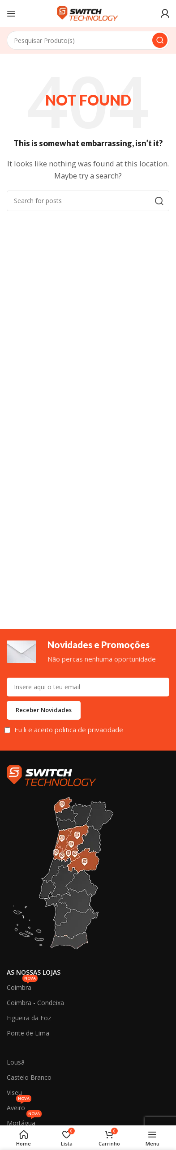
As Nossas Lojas (33, 972)
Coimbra (22, 986)
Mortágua (24, 1121)
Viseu (14, 1092)
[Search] (88, 40)
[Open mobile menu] (11, 13)
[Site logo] (88, 12)
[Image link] (51, 774)
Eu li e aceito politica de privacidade (68, 729)
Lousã (16, 1062)
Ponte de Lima (28, 1033)
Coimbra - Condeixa (35, 1002)
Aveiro (19, 1106)
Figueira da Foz (29, 1018)
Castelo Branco (29, 1077)
